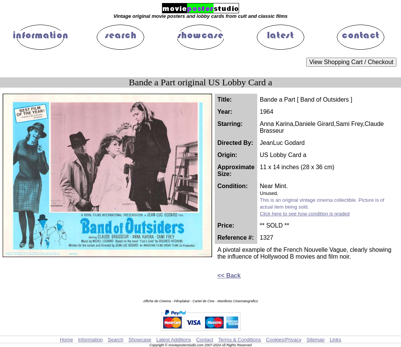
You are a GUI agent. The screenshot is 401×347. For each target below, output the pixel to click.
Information (90, 339)
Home (66, 339)
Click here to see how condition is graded (305, 214)
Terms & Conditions (239, 339)
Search (115, 339)
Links (335, 339)
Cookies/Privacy (283, 339)
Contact (204, 339)
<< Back (229, 275)
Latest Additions (173, 339)
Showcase (140, 339)
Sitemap (316, 339)
